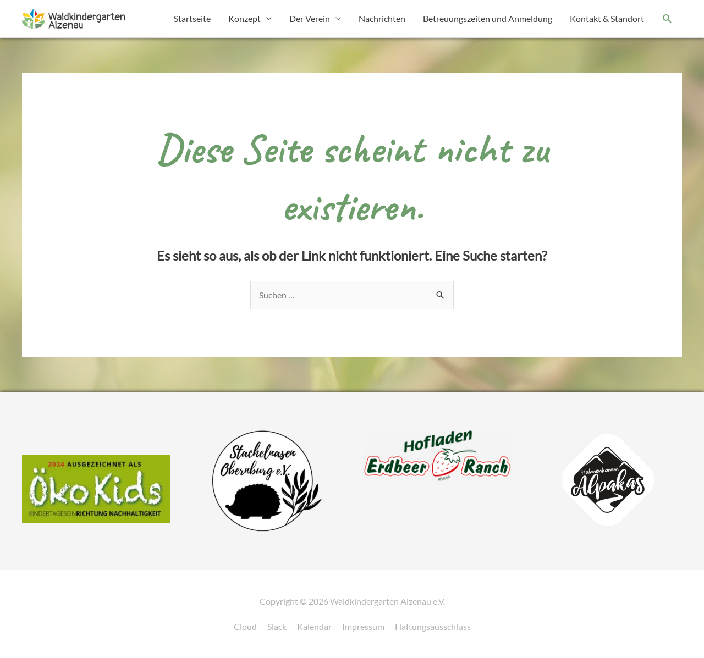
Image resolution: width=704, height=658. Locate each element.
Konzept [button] (244, 18)
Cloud (245, 626)
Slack (277, 626)
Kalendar (314, 626)
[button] (667, 19)
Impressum (363, 626)
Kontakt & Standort (607, 18)
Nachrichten (382, 18)
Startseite (192, 18)
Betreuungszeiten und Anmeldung (487, 18)
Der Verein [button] (309, 18)
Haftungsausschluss (433, 626)
